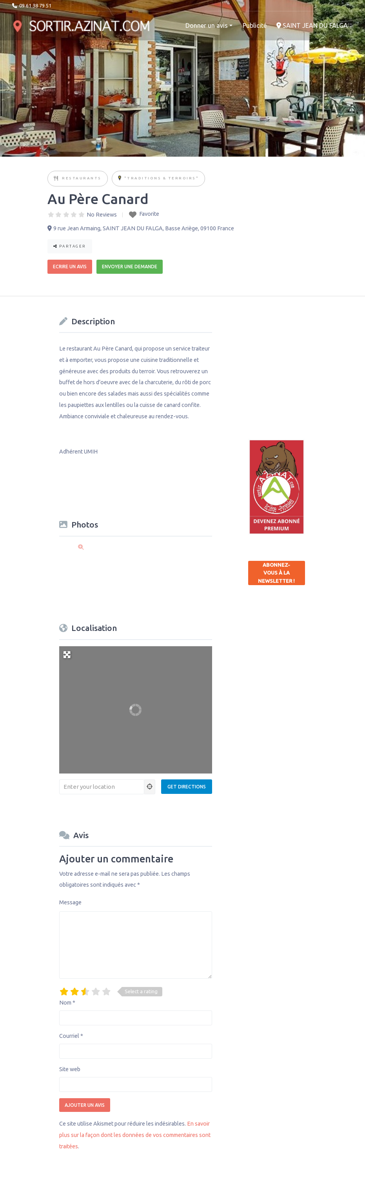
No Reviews (102, 214)
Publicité (255, 25)
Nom (67, 1002)
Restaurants (82, 178)
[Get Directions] (186, 786)
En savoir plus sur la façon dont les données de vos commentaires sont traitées (135, 1135)
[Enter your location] (101, 786)
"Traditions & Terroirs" (161, 178)
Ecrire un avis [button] (70, 266)
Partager (69, 246)
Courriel (71, 1036)
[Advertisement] (306, 362)
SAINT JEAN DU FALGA (312, 25)
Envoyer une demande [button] (129, 266)
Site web (69, 1069)
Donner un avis (206, 25)
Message (70, 902)
